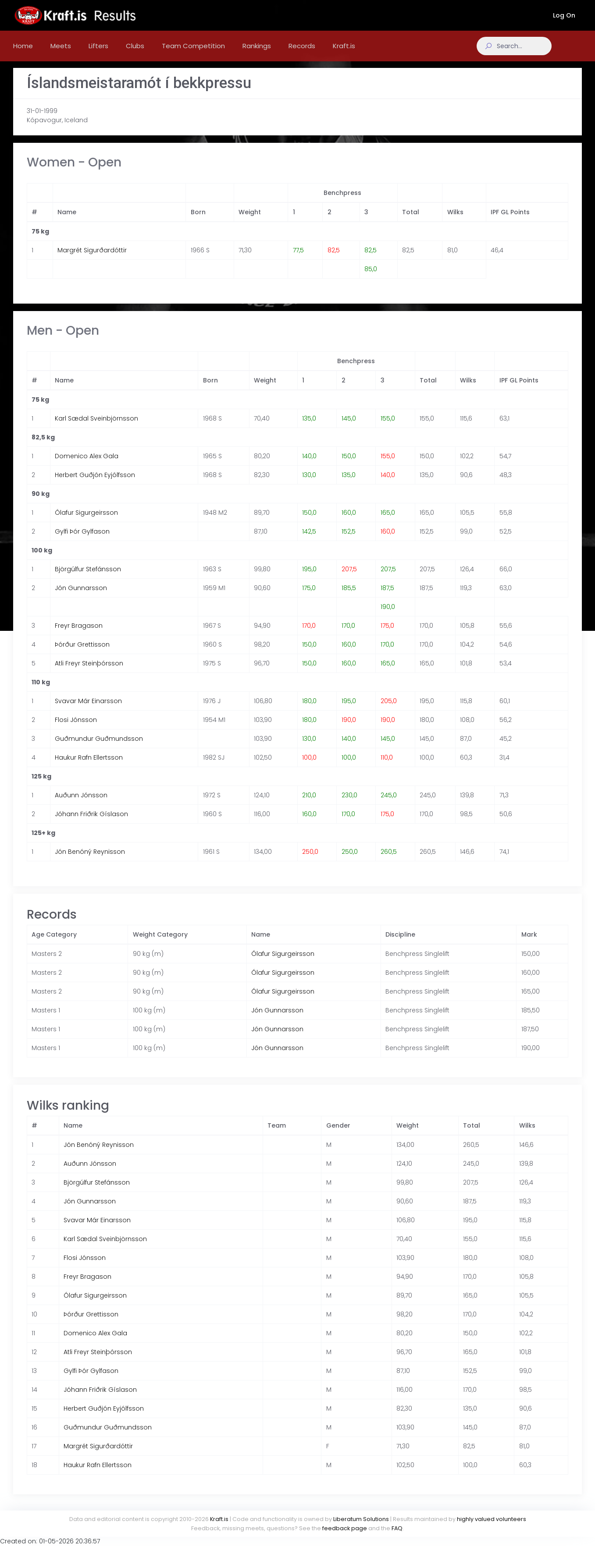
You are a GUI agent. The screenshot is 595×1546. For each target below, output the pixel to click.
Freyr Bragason (79, 634)
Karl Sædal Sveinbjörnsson (96, 427)
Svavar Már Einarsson (88, 709)
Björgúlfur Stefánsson (88, 577)
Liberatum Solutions (361, 1519)
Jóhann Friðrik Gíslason (91, 822)
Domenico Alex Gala (86, 464)
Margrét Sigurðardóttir (92, 259)
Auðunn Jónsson (81, 804)
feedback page (344, 1528)
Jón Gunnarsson (81, 596)
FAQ (397, 1528)
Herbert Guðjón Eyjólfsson (95, 483)
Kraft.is (219, 1519)
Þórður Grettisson (82, 653)
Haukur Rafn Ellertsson (89, 766)
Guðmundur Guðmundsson (99, 747)
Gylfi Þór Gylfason (82, 540)
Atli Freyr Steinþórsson (89, 672)
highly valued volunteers (491, 1519)
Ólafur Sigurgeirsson (86, 521)
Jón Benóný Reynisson (90, 860)
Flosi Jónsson (76, 728)
